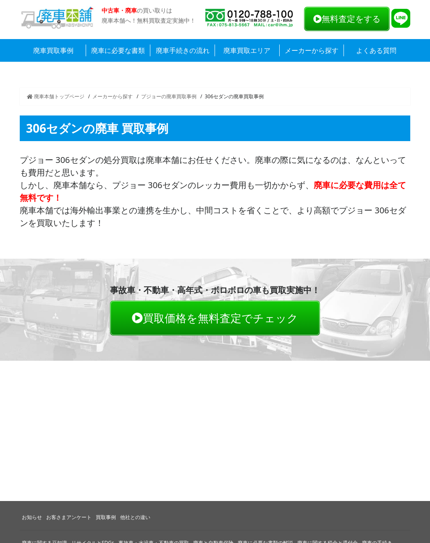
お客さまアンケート (69, 517)
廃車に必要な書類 (118, 50)
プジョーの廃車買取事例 (169, 96)
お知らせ (32, 517)
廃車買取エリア (246, 50)
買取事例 (106, 517)
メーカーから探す (311, 50)
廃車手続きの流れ (183, 50)
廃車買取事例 (53, 50)
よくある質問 (376, 50)
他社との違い (135, 517)
